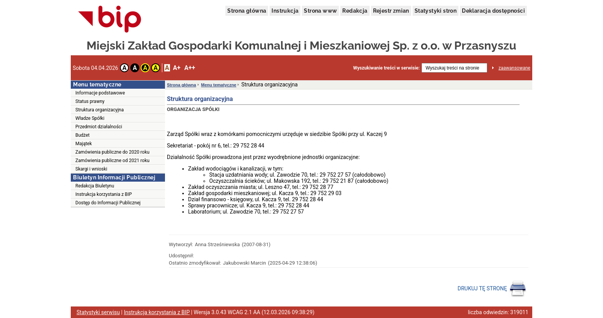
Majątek (83, 143)
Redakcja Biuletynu (94, 186)
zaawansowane (514, 68)
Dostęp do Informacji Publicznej (107, 202)
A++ (189, 67)
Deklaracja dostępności (493, 11)
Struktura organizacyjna (99, 110)
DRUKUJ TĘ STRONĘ (492, 288)
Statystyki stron (435, 11)
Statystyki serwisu (98, 312)
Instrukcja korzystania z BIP (103, 194)
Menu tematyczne (219, 85)
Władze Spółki (89, 118)
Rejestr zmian (391, 11)
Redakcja (354, 11)
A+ (176, 67)
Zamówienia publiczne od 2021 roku (112, 160)
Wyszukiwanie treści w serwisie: (386, 68)
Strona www (320, 11)
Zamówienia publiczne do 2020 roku (112, 152)
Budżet (82, 135)
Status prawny (90, 101)
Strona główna (246, 11)
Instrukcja (285, 11)
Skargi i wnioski (91, 169)
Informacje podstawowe (100, 93)
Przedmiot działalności (98, 126)
